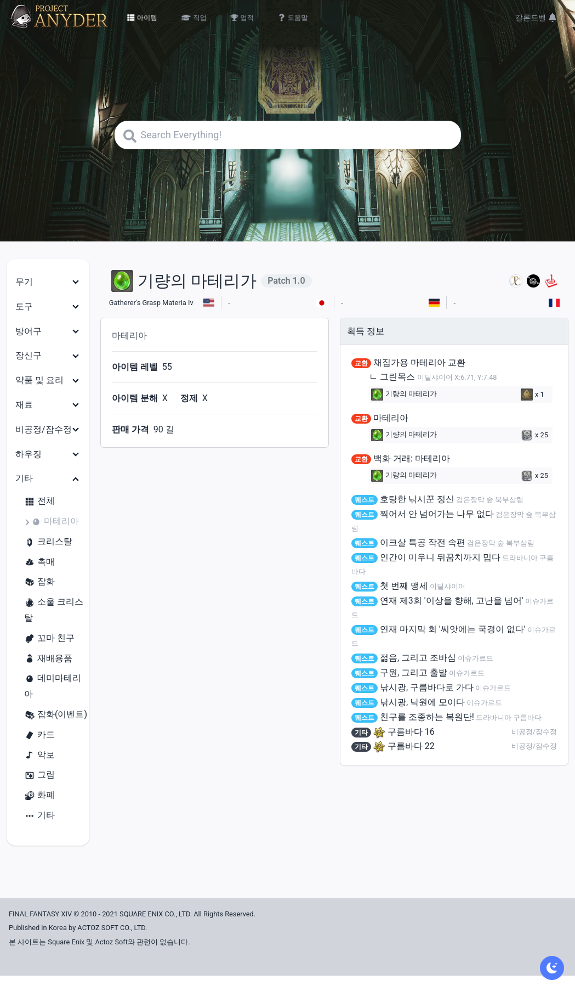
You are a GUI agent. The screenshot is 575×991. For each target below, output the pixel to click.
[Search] (288, 135)
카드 (39, 735)
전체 (39, 501)
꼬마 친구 (49, 638)
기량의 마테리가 (404, 394)
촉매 (39, 562)
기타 (39, 815)
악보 (39, 755)
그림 (39, 775)
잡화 (39, 582)
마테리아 (55, 521)
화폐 (39, 795)
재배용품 (48, 659)
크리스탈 (48, 542)
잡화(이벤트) (55, 714)
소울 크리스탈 (53, 609)
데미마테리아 (52, 686)
